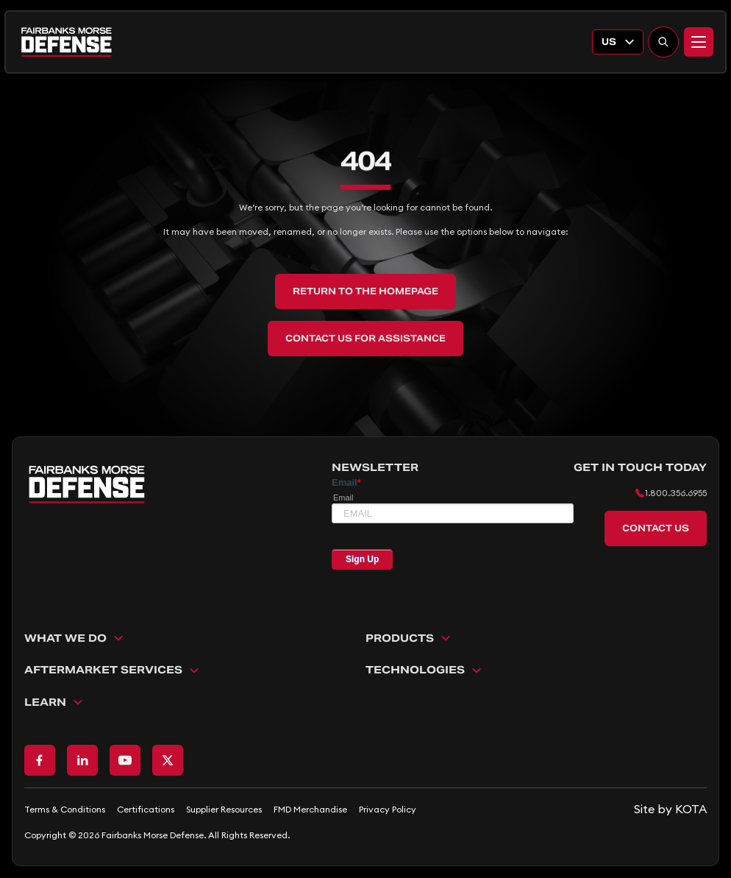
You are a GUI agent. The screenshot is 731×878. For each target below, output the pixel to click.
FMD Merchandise (310, 809)
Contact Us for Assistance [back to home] (365, 338)
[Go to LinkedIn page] (82, 760)
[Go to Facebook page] (39, 760)
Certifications (145, 809)
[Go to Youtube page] (125, 760)
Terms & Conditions (64, 809)
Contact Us (655, 528)
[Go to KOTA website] (670, 809)
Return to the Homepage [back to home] (365, 291)
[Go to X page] (167, 760)
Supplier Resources (224, 809)
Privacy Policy (387, 809)
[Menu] (698, 42)
